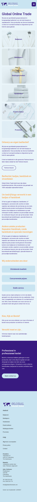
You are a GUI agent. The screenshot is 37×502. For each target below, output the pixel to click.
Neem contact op (10, 376)
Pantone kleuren (9, 168)
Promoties (6, 432)
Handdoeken (6, 422)
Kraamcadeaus (7, 425)
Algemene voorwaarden (9, 442)
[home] (9, 4)
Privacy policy (6, 445)
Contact (5, 448)
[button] (34, 4)
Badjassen (6, 415)
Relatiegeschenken (8, 428)
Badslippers (6, 418)
